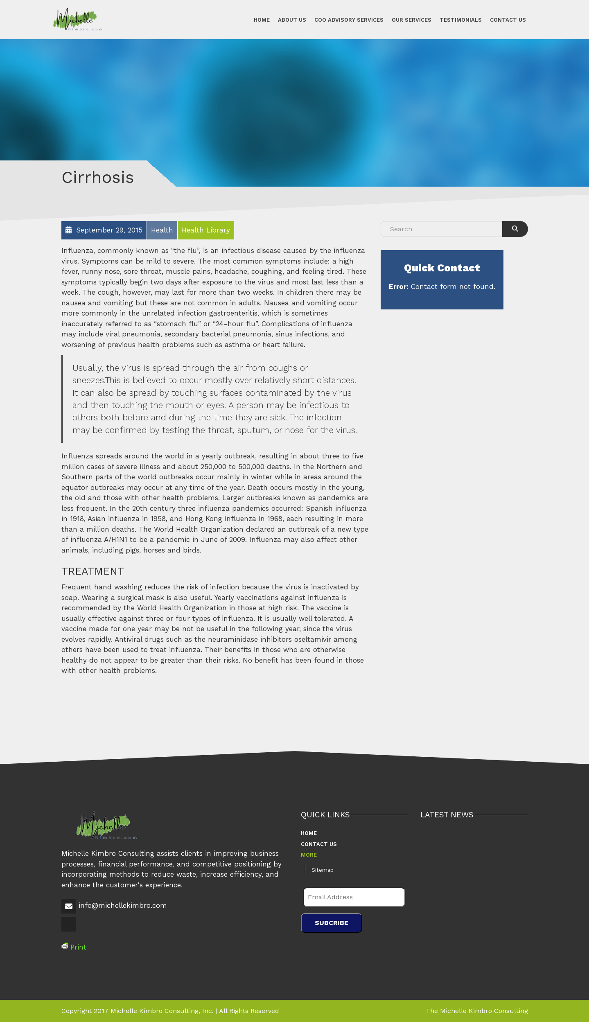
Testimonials (461, 19)
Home (262, 19)
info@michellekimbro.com (123, 905)
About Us (292, 19)
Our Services (411, 19)
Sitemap (322, 870)
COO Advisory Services (349, 19)
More (309, 855)
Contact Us (508, 19)
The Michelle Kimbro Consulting (477, 1011)
